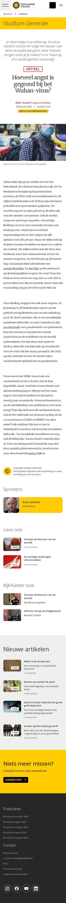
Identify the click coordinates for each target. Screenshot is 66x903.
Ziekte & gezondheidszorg (33, 111)
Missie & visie (10, 852)
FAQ (5, 863)
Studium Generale (25, 23)
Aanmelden (13, 780)
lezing (32, 453)
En (61, 5)
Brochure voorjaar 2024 (15, 837)
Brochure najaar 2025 (14, 821)
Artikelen (23, 13)
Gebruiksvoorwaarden (15, 874)
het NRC (34, 268)
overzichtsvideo (13, 268)
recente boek (11, 327)
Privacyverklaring (12, 868)
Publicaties (12, 809)
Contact (9, 845)
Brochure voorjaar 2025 (15, 827)
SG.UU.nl (7, 13)
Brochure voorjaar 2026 (15, 816)
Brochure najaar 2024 (14, 832)
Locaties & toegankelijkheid (18, 858)
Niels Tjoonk (22, 102)
